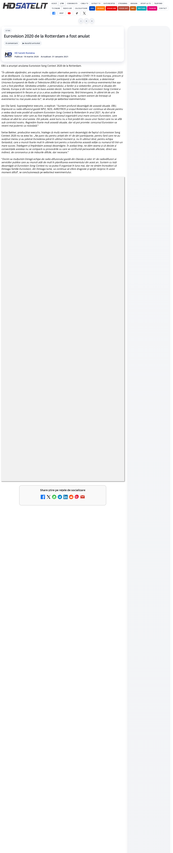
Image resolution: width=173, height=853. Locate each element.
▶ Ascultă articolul (31, 43)
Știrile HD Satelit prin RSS (148, 395)
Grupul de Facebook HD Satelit (149, 346)
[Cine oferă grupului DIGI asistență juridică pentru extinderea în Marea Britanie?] (148, 74)
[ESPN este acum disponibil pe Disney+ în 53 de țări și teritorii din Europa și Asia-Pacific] (50, 585)
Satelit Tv (95, 3)
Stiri (8, 30)
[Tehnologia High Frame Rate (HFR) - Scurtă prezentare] (50, 633)
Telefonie (158, 3)
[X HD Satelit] (84, 13)
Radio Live (67, 8)
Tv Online (56, 8)
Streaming (122, 3)
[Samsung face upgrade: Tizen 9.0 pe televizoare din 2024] (113, 720)
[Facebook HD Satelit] (53, 13)
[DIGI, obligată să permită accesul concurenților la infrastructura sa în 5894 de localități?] (50, 547)
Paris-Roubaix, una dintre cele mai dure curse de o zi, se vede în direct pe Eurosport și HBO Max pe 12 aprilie (147, 131)
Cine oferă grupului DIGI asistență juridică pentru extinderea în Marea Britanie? (148, 56)
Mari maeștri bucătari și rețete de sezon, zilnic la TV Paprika (87, 675)
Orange (100, 8)
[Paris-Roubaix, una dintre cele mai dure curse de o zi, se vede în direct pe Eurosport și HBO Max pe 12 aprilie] (148, 151)
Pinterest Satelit (148, 386)
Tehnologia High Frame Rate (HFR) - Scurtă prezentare (25, 629)
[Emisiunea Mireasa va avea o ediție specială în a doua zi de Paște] (113, 547)
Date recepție (109, 3)
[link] (31, 553)
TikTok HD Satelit (148, 370)
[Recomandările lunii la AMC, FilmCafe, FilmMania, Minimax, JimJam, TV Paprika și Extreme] (50, 678)
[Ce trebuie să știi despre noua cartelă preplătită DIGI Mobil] (50, 720)
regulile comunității (45, 460)
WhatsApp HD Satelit (148, 355)
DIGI (92, 8)
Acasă (54, 3)
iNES (133, 8)
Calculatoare (81, 8)
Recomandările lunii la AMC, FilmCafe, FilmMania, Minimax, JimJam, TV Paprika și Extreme (24, 680)
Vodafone (111, 8)
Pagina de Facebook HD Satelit (148, 335)
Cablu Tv (84, 3)
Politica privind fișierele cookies (148, 463)
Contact (163, 8)
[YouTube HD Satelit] (69, 13)
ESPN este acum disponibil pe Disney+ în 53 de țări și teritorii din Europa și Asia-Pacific (24, 585)
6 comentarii (12, 43)
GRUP (61, 13)
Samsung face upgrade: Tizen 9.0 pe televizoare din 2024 (87, 717)
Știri (62, 3)
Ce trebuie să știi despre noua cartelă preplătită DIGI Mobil (24, 717)
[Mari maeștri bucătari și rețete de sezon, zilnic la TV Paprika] (113, 678)
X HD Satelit (149, 378)
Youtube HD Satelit (148, 363)
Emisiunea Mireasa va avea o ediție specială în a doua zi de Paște (87, 544)
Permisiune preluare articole (149, 454)
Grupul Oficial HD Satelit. (74, 464)
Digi (134, 422)
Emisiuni (134, 3)
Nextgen (141, 8)
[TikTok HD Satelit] (76, 13)
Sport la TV (146, 3)
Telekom (152, 8)
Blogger (108, 746)
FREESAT (143, 422)
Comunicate (72, 3)
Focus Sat (123, 8)
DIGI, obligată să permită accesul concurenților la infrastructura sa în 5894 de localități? (24, 547)
